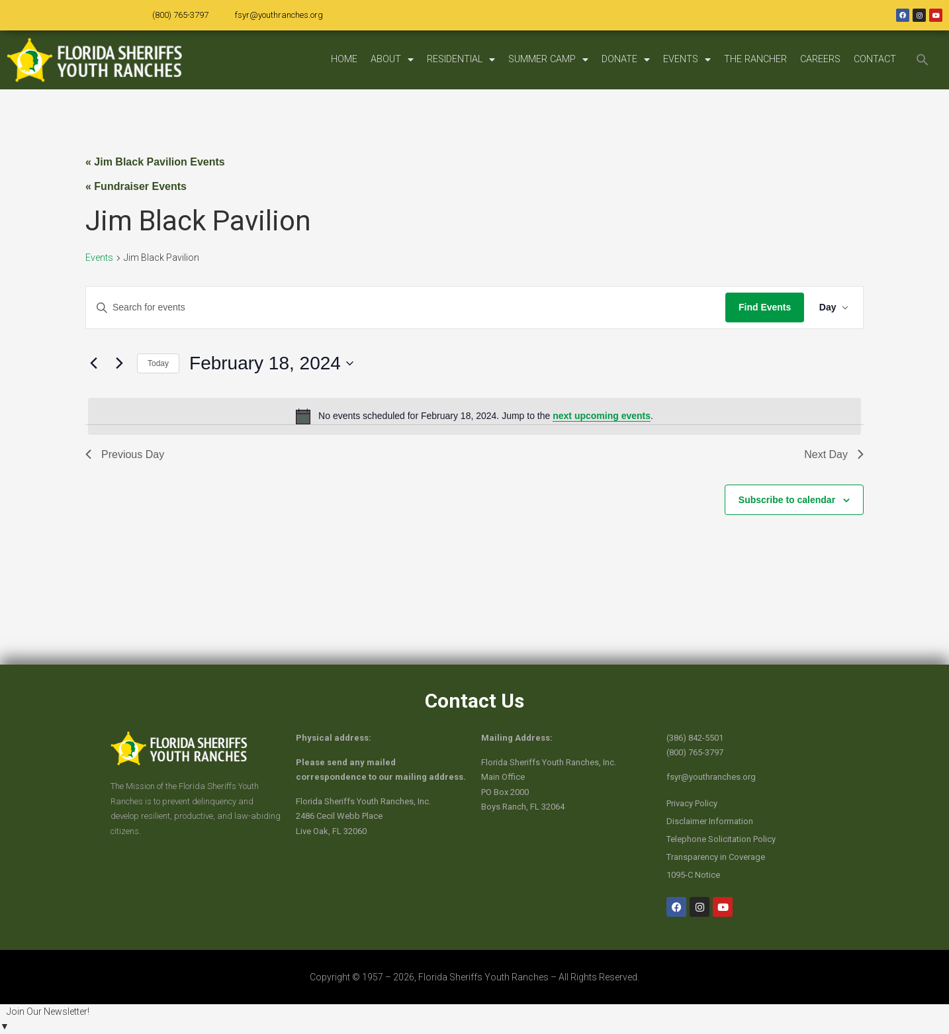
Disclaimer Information (709, 821)
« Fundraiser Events (136, 186)
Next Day (834, 454)
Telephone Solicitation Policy (721, 839)
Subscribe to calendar (787, 499)
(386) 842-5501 (694, 738)
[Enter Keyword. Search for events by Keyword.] (404, 307)
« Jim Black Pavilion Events (155, 161)
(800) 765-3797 (180, 15)
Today (158, 363)
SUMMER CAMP (548, 59)
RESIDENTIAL (461, 59)
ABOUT (392, 59)
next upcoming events (602, 415)
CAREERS (820, 59)
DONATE (626, 59)
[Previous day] (93, 363)
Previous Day (124, 454)
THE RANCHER (755, 59)
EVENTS (687, 59)
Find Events (763, 307)
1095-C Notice (693, 875)
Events (99, 257)
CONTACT (875, 59)
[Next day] (119, 363)
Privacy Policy (691, 803)
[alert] (474, 416)
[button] (922, 59)
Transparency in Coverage (715, 857)
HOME (344, 59)
